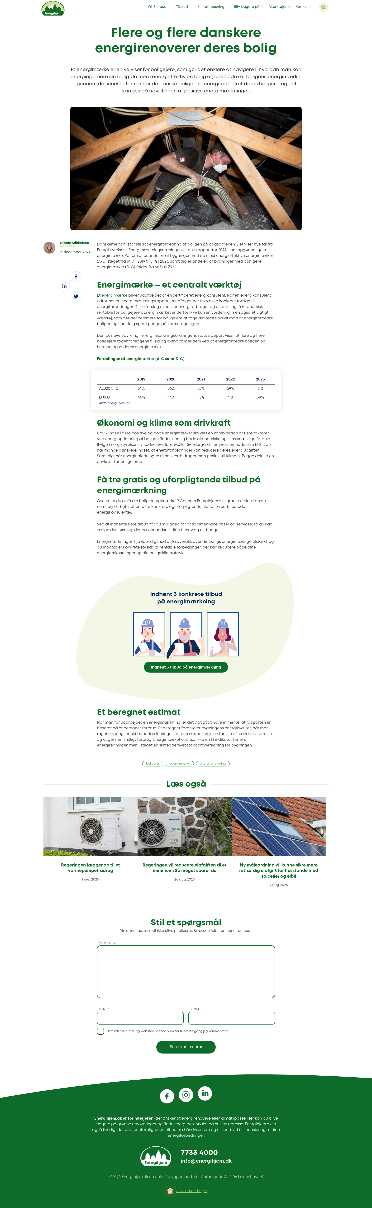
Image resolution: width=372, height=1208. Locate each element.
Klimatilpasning (210, 7)
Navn (104, 1009)
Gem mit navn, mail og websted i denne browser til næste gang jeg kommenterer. (167, 1031)
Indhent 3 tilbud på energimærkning (186, 667)
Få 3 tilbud (157, 7)
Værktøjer (278, 7)
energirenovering (213, 763)
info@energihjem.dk (206, 1161)
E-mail (196, 1009)
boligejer (152, 763)
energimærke (114, 295)
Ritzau (265, 445)
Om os (301, 7)
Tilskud (182, 7)
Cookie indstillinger (191, 1191)
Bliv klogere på (247, 7)
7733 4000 (199, 1153)
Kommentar (109, 942)
